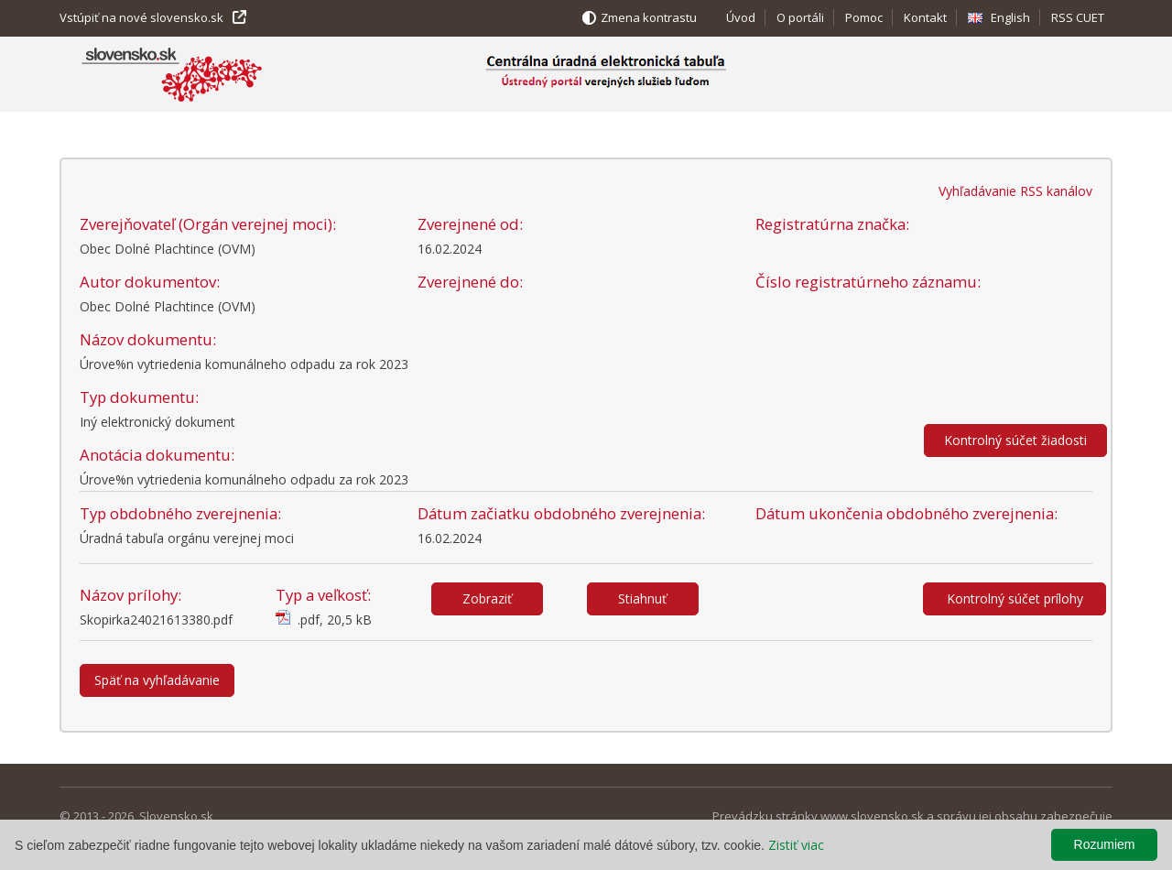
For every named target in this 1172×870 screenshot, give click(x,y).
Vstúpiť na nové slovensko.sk (141, 17)
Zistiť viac (796, 845)
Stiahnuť (642, 598)
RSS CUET (1077, 17)
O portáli (800, 17)
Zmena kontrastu (649, 17)
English (1010, 17)
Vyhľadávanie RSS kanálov (1015, 191)
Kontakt (925, 17)
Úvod (740, 17)
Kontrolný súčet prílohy (1015, 598)
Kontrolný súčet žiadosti (1015, 440)
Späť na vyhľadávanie (157, 680)
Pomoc (864, 17)
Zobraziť (487, 598)
